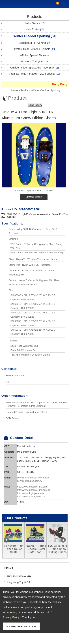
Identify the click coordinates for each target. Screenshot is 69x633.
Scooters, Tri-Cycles (34, 61)
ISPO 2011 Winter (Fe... (19, 576)
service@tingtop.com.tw (29, 481)
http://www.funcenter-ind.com (32, 486)
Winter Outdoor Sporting (34, 36)
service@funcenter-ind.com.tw (33, 477)
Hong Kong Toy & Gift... (19, 582)
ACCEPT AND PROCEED (21, 626)
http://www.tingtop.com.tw (30, 493)
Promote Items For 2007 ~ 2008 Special (34, 73)
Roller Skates (34, 23)
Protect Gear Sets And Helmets (34, 49)
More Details (35, 197)
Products (25, 90)
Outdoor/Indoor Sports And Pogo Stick (34, 67)
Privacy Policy (11, 617)
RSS (57, 3)
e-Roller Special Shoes (34, 55)
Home (14, 90)
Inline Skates (34, 29)
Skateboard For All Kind (34, 42)
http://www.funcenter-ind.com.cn (34, 490)
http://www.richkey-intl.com (31, 496)
